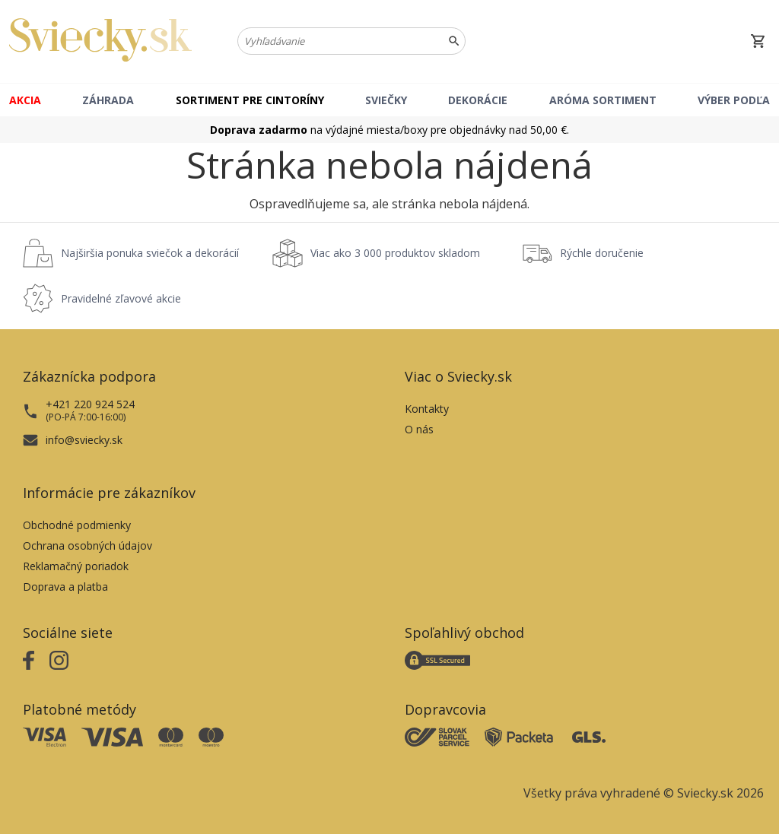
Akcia (25, 100)
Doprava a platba (65, 586)
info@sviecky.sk (84, 440)
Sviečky (386, 100)
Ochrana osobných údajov (87, 545)
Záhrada (108, 100)
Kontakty (427, 408)
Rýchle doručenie (602, 253)
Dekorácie (477, 100)
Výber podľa (734, 100)
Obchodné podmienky (77, 525)
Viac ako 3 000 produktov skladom (395, 253)
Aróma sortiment (603, 100)
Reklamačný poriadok (76, 566)
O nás (419, 429)
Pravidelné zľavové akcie (121, 298)
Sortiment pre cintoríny (250, 100)
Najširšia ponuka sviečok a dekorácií (150, 253)
